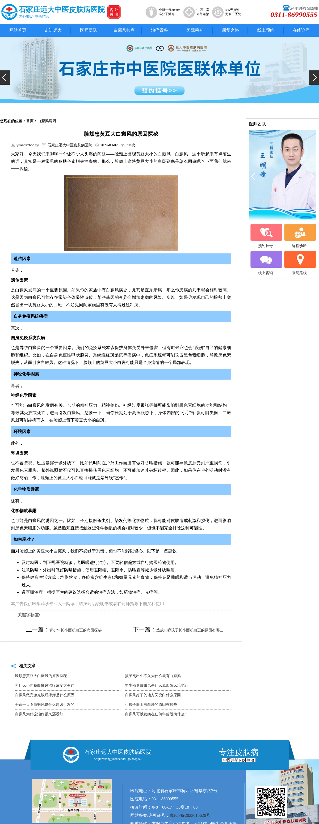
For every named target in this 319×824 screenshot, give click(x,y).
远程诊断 (299, 236)
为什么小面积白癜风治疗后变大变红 (44, 685)
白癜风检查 (124, 30)
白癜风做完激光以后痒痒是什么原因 (44, 695)
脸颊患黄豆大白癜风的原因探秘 (41, 676)
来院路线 (299, 263)
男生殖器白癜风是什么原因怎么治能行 (156, 685)
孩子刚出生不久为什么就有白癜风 (153, 676)
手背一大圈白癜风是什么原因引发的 (44, 705)
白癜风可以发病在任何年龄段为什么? (155, 714)
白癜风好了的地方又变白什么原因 (153, 695)
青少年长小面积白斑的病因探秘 (75, 630)
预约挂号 (265, 236)
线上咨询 (265, 263)
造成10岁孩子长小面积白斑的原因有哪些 (189, 630)
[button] (5, 77)
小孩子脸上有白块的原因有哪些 (151, 705)
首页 (29, 121)
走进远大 (53, 30)
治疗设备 (159, 30)
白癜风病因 (46, 121)
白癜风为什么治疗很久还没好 (39, 714)
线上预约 (265, 30)
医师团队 (88, 30)
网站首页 (17, 30)
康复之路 (230, 30)
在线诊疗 (301, 30)
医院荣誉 (194, 30)
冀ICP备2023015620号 (190, 815)
